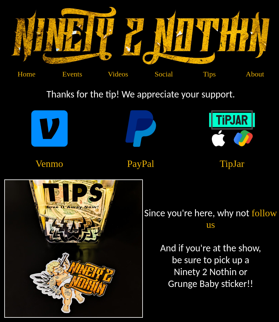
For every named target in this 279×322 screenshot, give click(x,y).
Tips (209, 74)
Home (27, 74)
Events (72, 74)
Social (164, 74)
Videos (118, 74)
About (255, 74)
